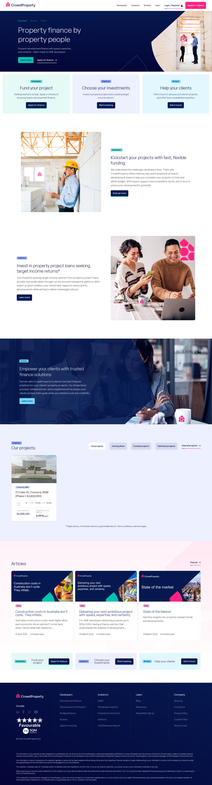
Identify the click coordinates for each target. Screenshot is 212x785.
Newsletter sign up (145, 713)
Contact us (179, 707)
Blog (138, 701)
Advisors (102, 719)
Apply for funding (68, 726)
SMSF (101, 701)
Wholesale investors (108, 707)
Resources (141, 707)
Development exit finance (71, 707)
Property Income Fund (109, 713)
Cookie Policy (181, 719)
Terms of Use (180, 726)
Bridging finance (68, 713)
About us (178, 701)
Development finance (71, 701)
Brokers (63, 719)
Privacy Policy (181, 713)
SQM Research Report (109, 726)
